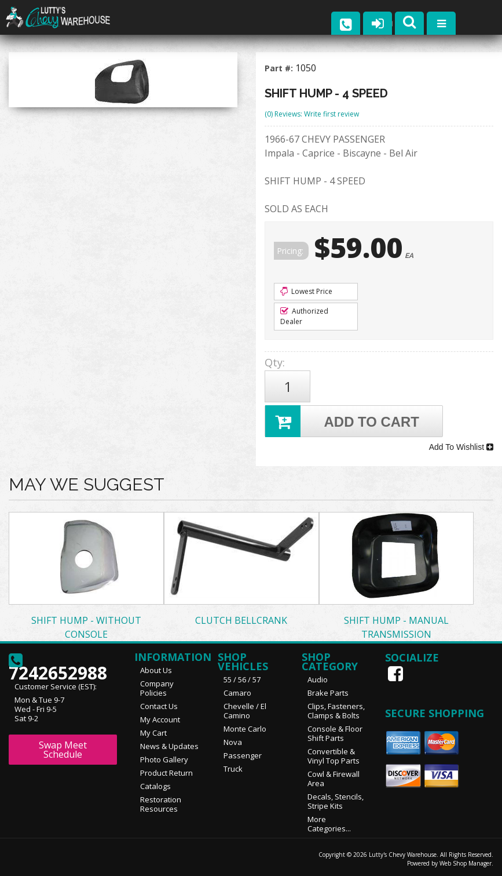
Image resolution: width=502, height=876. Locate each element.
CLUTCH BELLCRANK (241, 619)
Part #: (280, 68)
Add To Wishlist (461, 447)
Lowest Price (306, 291)
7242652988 (58, 664)
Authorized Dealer (304, 316)
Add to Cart (342, 421)
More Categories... (329, 823)
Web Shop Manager (465, 863)
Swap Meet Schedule (63, 749)
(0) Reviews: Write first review (312, 114)
